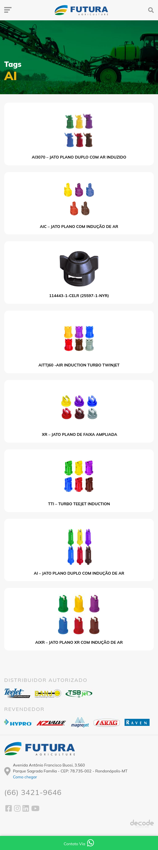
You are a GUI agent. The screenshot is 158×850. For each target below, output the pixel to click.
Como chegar (25, 776)
